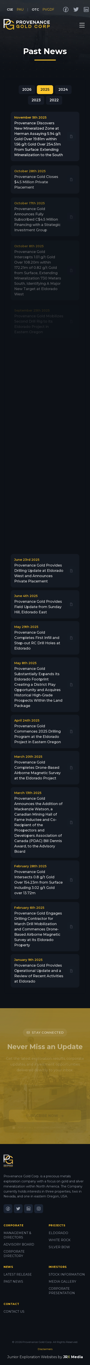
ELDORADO (58, 1233)
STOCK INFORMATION (67, 1274)
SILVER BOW (59, 1247)
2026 (27, 89)
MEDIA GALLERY (62, 1282)
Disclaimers (45, 1349)
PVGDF (48, 9)
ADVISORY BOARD (19, 1244)
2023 (36, 100)
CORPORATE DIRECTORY (14, 1254)
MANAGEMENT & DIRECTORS (17, 1235)
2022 (54, 100)
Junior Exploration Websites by (45, 1357)
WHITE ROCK (59, 1240)
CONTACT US (14, 1312)
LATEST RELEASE (18, 1274)
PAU (20, 9)
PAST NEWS (13, 1282)
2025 (45, 89)
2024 (63, 89)
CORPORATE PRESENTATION (62, 1291)
